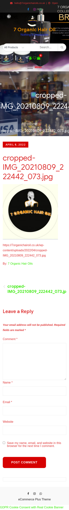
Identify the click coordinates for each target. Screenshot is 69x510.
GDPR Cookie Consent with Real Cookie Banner (31, 507)
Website (8, 421)
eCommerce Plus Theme (34, 499)
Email (7, 402)
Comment (10, 339)
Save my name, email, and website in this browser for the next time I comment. (34, 444)
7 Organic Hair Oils (20, 263)
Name (8, 382)
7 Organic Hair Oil (34, 29)
